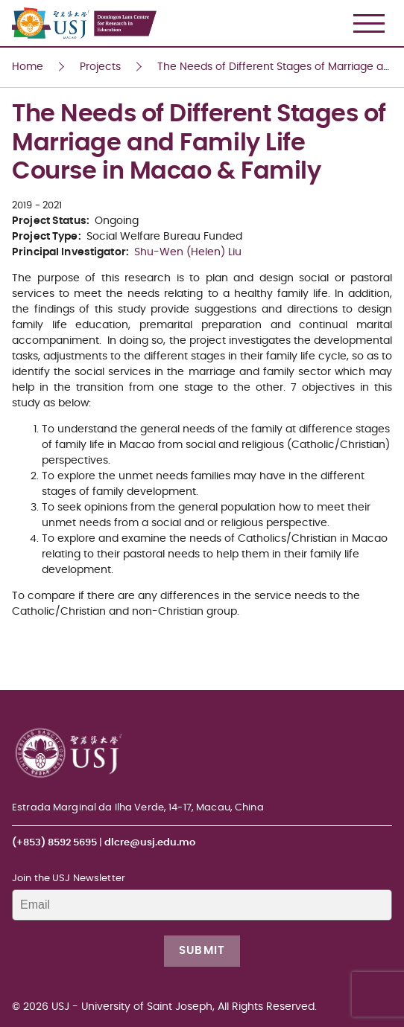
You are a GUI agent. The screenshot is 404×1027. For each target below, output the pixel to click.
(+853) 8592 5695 (54, 843)
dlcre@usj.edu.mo (149, 843)
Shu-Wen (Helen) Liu (188, 252)
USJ (13, 0)
